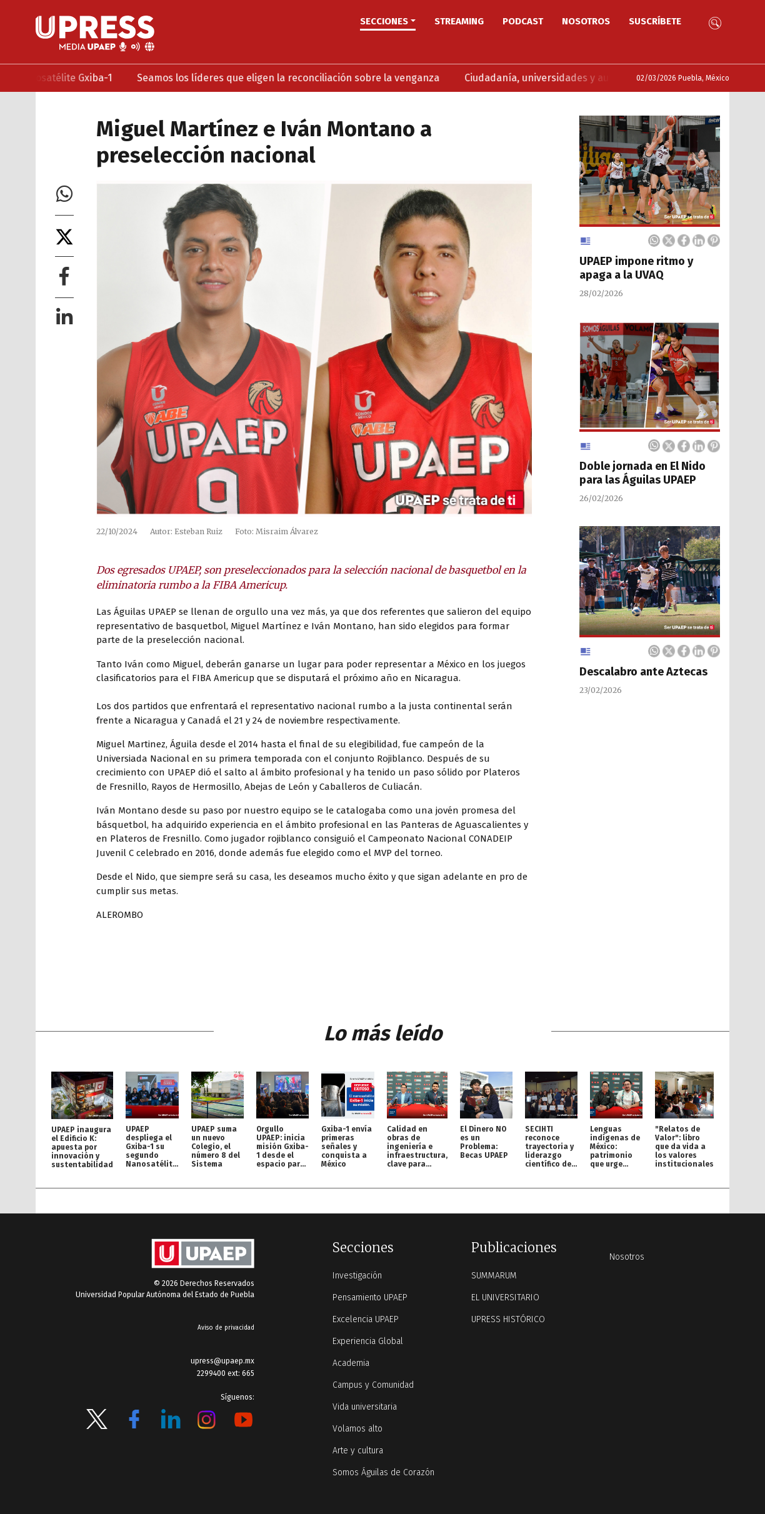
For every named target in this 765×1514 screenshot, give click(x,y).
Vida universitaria (364, 1407)
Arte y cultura (357, 1450)
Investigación (357, 1275)
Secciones (384, 21)
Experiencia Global (367, 1341)
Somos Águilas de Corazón (383, 1472)
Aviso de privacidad (226, 1328)
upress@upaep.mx (222, 1361)
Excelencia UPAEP (365, 1319)
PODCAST (522, 21)
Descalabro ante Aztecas (643, 672)
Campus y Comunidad (373, 1385)
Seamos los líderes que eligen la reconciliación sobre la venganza (332, 78)
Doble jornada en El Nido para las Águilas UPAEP (642, 473)
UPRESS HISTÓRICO (508, 1319)
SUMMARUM (494, 1275)
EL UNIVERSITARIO (505, 1297)
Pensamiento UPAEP (370, 1297)
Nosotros (586, 21)
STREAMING (459, 21)
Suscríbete (655, 21)
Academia (350, 1363)
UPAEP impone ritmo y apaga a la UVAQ (636, 268)
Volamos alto (357, 1428)
